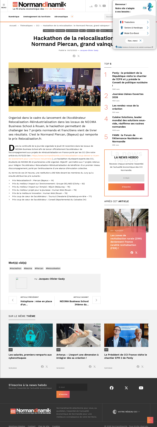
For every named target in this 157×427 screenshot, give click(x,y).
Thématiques (26, 25)
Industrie (91, 30)
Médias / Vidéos (107, 30)
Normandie (60, 30)
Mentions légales (17, 422)
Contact (31, 422)
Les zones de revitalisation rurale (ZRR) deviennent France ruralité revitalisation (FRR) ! (126, 242)
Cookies (56, 422)
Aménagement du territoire (36, 16)
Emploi (82, 30)
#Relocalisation (53, 268)
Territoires (122, 6)
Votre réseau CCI (126, 408)
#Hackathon (15, 268)
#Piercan (39, 268)
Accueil (12, 25)
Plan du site (43, 422)
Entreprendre (72, 30)
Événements (139, 26)
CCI (37, 25)
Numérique (14, 16)
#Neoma (28, 268)
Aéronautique (61, 16)
